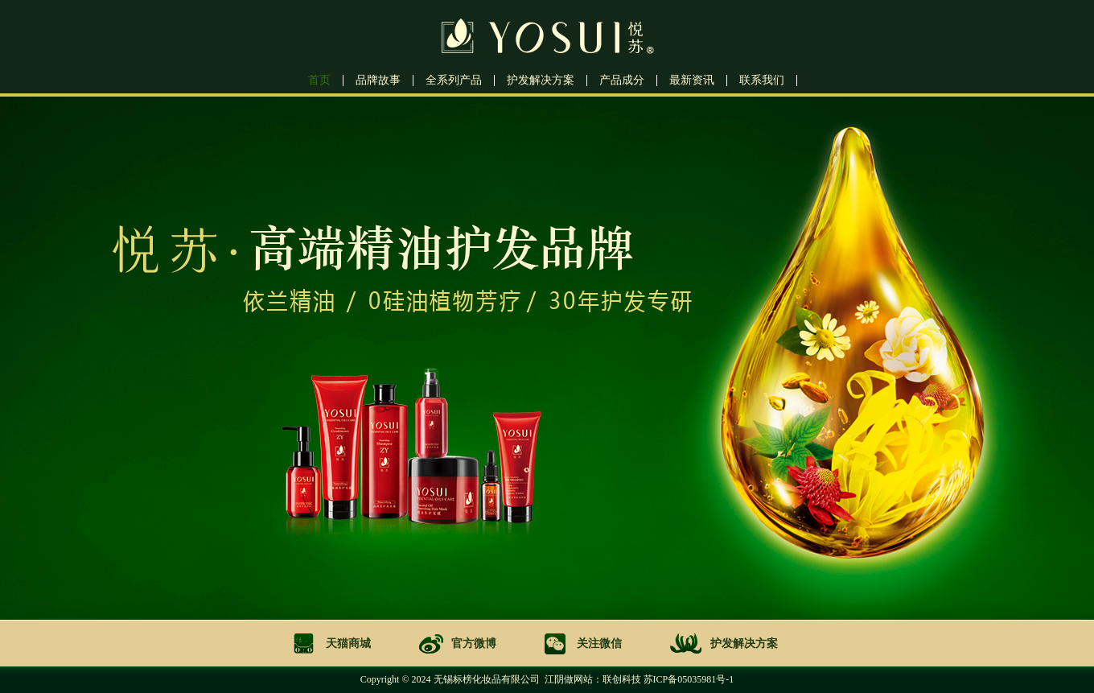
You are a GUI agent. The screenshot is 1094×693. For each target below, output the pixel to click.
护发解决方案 (540, 80)
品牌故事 (378, 80)
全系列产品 (454, 80)
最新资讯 (691, 80)
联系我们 (761, 80)
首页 (319, 80)
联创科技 (622, 679)
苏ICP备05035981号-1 (689, 679)
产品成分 (621, 80)
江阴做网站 (569, 679)
